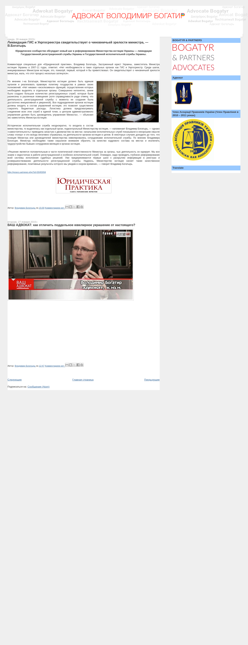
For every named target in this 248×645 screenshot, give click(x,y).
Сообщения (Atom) (38, 386)
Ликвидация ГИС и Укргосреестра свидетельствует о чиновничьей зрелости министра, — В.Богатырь (78, 44)
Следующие (15, 379)
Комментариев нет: (55, 208)
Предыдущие (152, 379)
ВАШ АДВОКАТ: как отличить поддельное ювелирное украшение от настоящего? (71, 225)
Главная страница (83, 379)
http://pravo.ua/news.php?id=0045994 (27, 172)
